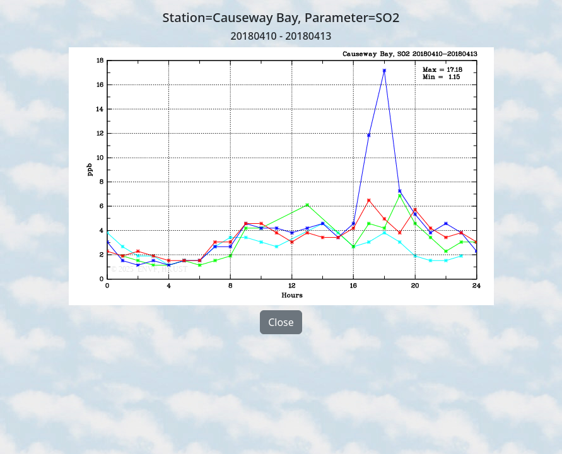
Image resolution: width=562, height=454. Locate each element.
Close (281, 322)
